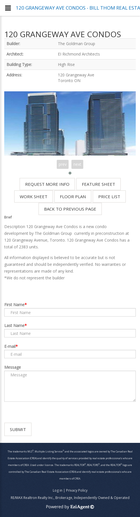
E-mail (10, 346)
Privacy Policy (77, 490)
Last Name (14, 325)
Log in (57, 490)
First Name (14, 304)
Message (12, 367)
